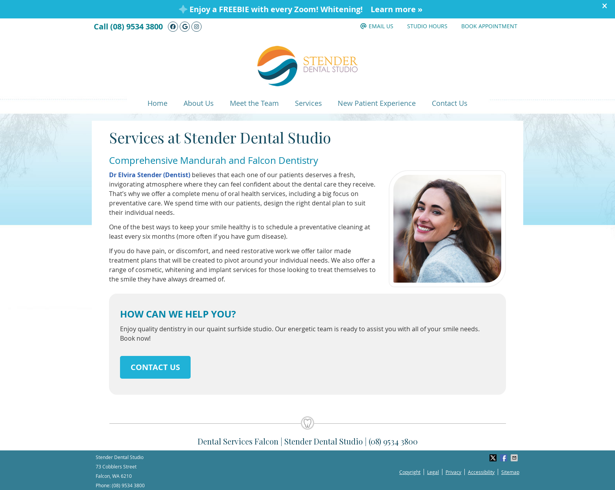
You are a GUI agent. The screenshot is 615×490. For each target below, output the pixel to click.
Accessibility (481, 472)
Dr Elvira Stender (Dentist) (149, 175)
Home (157, 103)
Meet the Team (254, 103)
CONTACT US (155, 367)
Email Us (376, 26)
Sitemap (510, 472)
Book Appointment (489, 26)
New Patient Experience (377, 103)
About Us (199, 103)
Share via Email (515, 457)
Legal (433, 472)
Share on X (493, 457)
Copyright (409, 472)
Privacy (453, 472)
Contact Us (450, 103)
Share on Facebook (504, 457)
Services (308, 103)
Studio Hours (427, 26)
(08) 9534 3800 (136, 26)
